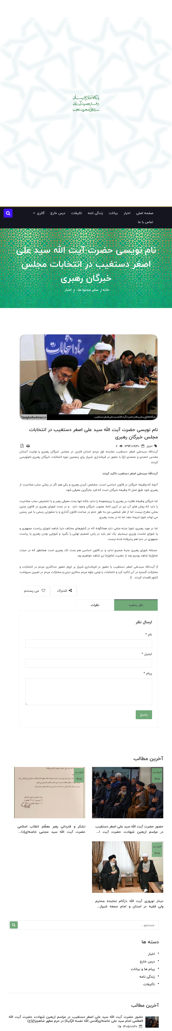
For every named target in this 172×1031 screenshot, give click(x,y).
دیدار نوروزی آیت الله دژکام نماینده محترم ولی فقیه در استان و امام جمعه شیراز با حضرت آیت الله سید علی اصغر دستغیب (129, 903)
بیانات (113, 213)
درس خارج (57, 213)
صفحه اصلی (144, 213)
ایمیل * (147, 654)
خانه (106, 290)
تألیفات (149, 984)
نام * (148, 634)
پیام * (148, 673)
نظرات (95, 605)
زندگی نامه (95, 213)
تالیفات (76, 213)
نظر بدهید (136, 605)
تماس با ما (145, 222)
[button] (8, 213)
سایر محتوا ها (88, 290)
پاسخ (144, 715)
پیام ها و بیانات (143, 969)
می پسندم (34, 591)
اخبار (127, 213)
